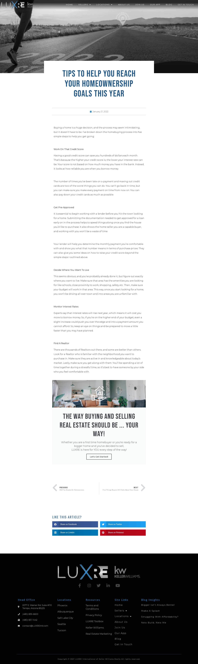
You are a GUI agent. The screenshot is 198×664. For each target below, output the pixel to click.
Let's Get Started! (99, 456)
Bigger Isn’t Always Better (158, 605)
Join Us (140, 4)
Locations (104, 4)
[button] (75, 524)
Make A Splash (150, 611)
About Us (124, 4)
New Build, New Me (153, 622)
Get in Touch (186, 4)
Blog (169, 4)
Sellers (84, 4)
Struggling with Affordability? (160, 616)
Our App (155, 4)
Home (69, 4)
